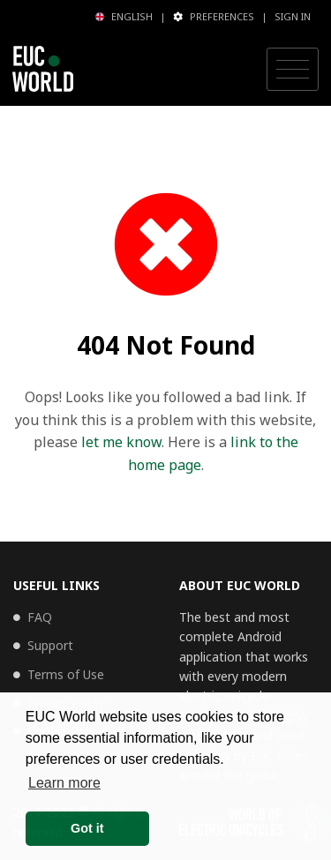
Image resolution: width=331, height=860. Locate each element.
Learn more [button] (64, 782)
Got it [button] (87, 828)
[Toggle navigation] (293, 70)
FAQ (39, 617)
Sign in (293, 16)
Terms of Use (65, 674)
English (124, 16)
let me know (121, 442)
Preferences (213, 16)
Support (50, 645)
